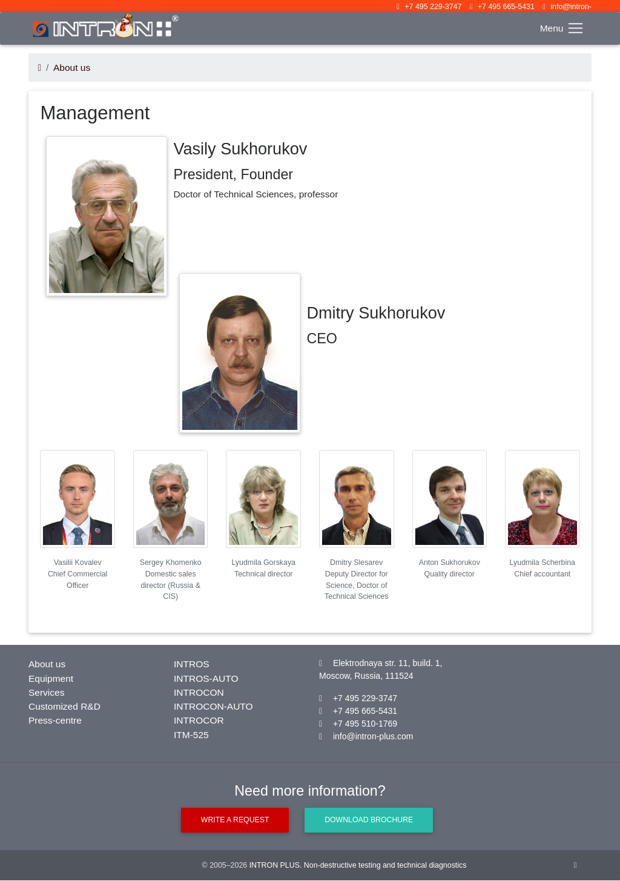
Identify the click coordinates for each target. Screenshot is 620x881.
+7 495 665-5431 (506, 6)
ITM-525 (191, 735)
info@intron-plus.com (373, 736)
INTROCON (199, 692)
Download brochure (369, 820)
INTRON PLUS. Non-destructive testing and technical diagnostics (358, 866)
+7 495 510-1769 (365, 723)
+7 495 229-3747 (432, 6)
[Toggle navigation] (562, 28)
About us (71, 67)
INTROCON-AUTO (213, 706)
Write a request (234, 820)
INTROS (191, 664)
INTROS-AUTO (206, 678)
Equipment (50, 678)
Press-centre (55, 720)
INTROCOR (199, 720)
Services (46, 692)
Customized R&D (64, 706)
